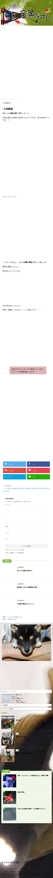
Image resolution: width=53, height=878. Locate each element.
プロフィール (26, 858)
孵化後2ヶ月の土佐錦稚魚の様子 (27, 587)
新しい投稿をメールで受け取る (15, 552)
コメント (7, 504)
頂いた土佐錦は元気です (24, 570)
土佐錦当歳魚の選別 (7, 694)
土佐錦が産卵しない (7, 700)
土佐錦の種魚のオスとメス (25, 604)
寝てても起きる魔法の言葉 (24, 753)
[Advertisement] (26, 82)
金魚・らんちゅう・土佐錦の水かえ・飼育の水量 (32, 775)
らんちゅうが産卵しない (14, 617)
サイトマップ (5, 696)
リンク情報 (18, 858)
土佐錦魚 (40, 488)
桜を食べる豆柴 (21, 736)
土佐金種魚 (14, 488)
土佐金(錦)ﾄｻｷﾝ (8, 485)
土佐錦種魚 (34, 488)
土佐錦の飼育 (21, 488)
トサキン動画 (7, 488)
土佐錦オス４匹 (12, 619)
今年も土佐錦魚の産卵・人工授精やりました (31, 808)
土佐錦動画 (28, 488)
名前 (6, 526)
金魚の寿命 (20, 792)
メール (7, 533)
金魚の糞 (6, 491)
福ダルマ (18, 720)
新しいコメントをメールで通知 (15, 549)
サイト (7, 539)
